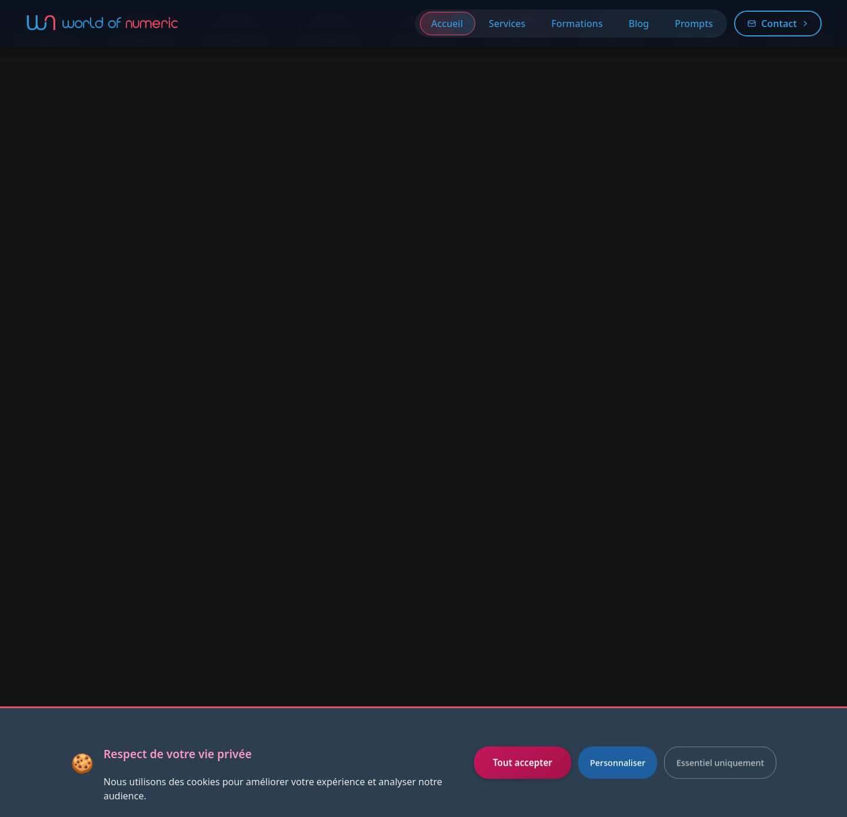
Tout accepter (522, 762)
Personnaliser (617, 762)
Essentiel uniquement (720, 762)
